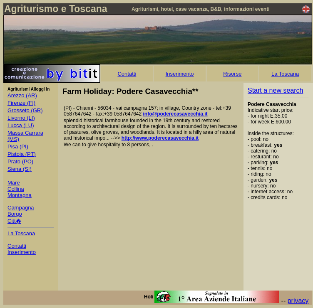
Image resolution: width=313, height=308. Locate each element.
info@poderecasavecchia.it (175, 114)
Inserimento (180, 74)
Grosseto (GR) (25, 110)
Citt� (14, 221)
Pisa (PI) (17, 146)
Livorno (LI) (21, 118)
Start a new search (275, 90)
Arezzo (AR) (22, 95)
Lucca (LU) (20, 125)
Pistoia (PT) (21, 154)
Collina (15, 189)
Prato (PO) (20, 161)
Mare (13, 183)
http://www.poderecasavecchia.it (160, 138)
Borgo (14, 214)
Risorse (232, 74)
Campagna (20, 208)
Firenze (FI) (21, 103)
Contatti (126, 74)
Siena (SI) (19, 169)
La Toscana (285, 74)
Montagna (19, 195)
